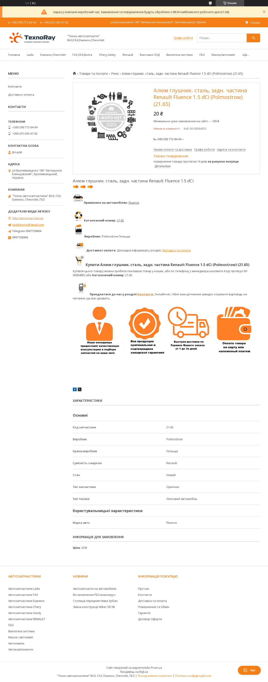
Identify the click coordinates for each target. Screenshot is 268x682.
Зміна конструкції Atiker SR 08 (94, 607)
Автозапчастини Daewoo (26, 601)
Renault (128, 55)
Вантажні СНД (150, 55)
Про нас (143, 589)
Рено (115, 73)
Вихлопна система (179, 55)
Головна (14, 55)
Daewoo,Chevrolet (53, 55)
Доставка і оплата (21, 95)
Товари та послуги (93, 73)
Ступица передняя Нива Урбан (95, 601)
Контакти (15, 86)
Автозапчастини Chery (24, 607)
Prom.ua (156, 668)
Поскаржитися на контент (155, 676)
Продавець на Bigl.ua (134, 672)
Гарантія (144, 613)
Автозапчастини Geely (24, 613)
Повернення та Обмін (153, 607)
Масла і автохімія (20, 637)
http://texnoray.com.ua (27, 218)
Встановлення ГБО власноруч (94, 595)
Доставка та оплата (176, 250)
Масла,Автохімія (223, 55)
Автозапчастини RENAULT (26, 619)
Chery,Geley (107, 55)
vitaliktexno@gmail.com (28, 224)
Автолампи (16, 643)
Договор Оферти (150, 619)
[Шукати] (253, 38)
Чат (249, 670)
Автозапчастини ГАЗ (23, 595)
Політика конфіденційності (193, 676)
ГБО (202, 55)
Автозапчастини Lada (24, 589)
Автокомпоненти (20, 649)
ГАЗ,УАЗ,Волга (82, 55)
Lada (30, 55)
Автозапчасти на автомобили (94, 589)
